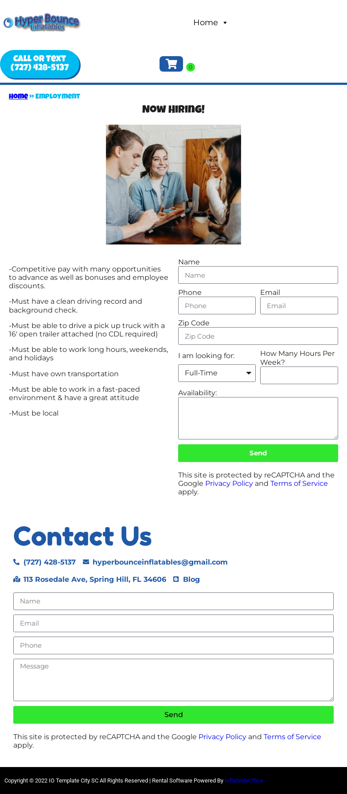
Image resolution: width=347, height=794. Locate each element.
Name (189, 262)
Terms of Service (299, 483)
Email (270, 292)
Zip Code (194, 323)
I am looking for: (206, 355)
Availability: (197, 393)
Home (211, 22)
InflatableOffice (244, 780)
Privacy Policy (229, 483)
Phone (190, 292)
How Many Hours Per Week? (297, 357)
